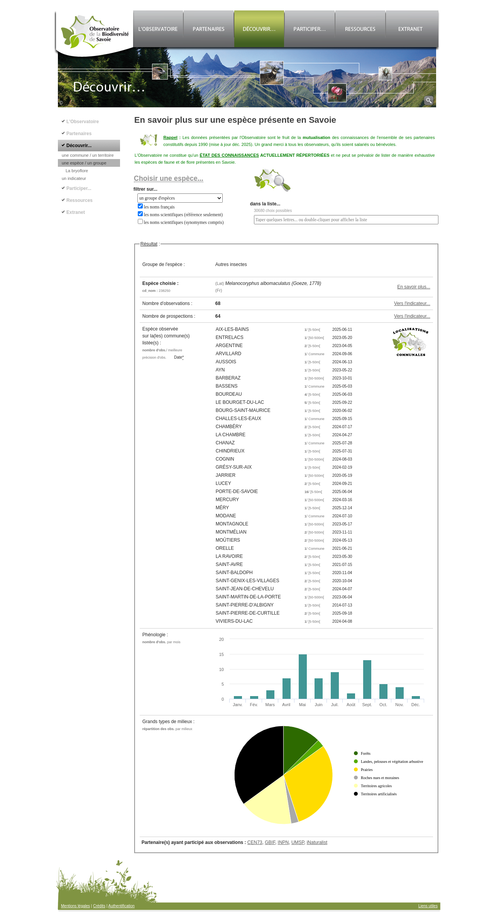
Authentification (121, 906)
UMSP (297, 842)
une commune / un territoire (88, 155)
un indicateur (74, 178)
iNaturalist (317, 842)
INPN (283, 842)
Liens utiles (428, 906)
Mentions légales (75, 906)
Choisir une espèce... (168, 178)
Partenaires (78, 133)
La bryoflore (77, 170)
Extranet (75, 212)
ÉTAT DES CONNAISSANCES (229, 155)
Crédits (99, 906)
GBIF (270, 842)
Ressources (79, 200)
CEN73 (254, 842)
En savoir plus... (413, 287)
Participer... (78, 188)
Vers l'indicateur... (412, 303)
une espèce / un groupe (84, 163)
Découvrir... (78, 145)
